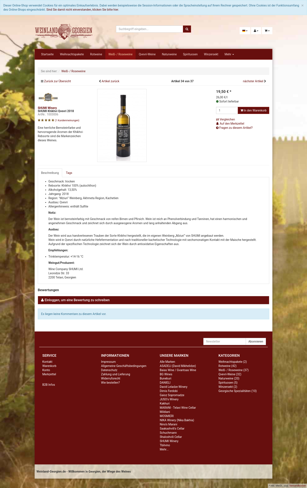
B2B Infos (48, 384)
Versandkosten (297, 485)
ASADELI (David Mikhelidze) (178, 366)
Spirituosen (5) (228, 382)
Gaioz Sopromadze (172, 395)
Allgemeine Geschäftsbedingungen (123, 366)
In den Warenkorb (253, 110)
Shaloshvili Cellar (171, 437)
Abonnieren (255, 341)
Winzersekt (211, 54)
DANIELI (165, 382)
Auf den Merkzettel (230, 123)
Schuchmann (168, 432)
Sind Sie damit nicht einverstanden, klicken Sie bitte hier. (83, 9)
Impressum (108, 361)
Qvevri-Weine (147, 54)
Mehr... (164, 449)
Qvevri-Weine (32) (230, 374)
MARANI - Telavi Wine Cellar (178, 407)
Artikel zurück (110, 81)
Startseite (47, 54)
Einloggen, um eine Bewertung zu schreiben (77, 300)
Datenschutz (109, 370)
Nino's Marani (168, 424)
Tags (69, 172)
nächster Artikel (253, 81)
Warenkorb (49, 366)
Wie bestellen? (110, 382)
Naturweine (169, 54)
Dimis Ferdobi (169, 391)
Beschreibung (50, 172)
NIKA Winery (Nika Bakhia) (177, 420)
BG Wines (166, 374)
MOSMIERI (167, 416)
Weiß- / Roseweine (120, 54)
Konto (46, 370)
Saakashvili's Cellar (172, 428)
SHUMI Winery (169, 441)
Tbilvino (165, 445)
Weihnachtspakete (72, 54)
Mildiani (165, 411)
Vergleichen (225, 119)
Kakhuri (165, 403)
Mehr (229, 54)
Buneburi (165, 378)
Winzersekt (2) (228, 386)
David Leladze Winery (173, 386)
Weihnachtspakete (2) (233, 361)
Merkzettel (49, 374)
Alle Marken (167, 361)
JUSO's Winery (169, 399)
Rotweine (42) (228, 366)
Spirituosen (190, 54)
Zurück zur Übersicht (57, 81)
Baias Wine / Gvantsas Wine (178, 370)
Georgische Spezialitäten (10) (238, 391)
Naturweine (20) (229, 378)
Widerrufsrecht (110, 378)
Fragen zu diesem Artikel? (234, 127)
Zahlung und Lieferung (115, 374)
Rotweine (96, 54)
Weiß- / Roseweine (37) (234, 370)
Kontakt (47, 361)
